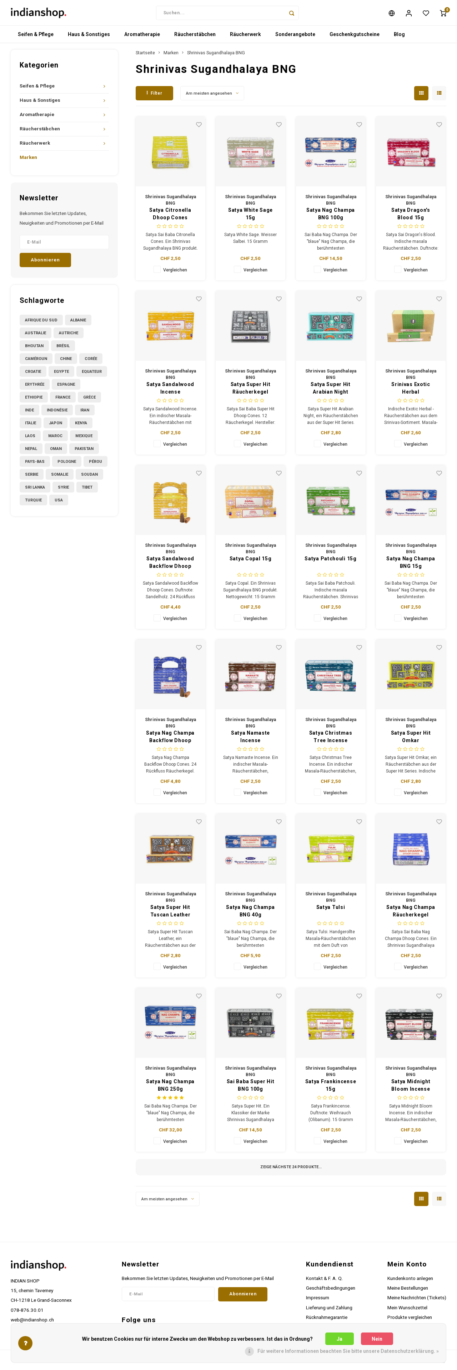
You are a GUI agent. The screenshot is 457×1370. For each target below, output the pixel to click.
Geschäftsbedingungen (330, 1291)
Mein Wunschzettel (407, 1310)
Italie (30, 426)
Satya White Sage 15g (250, 217)
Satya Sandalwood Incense (170, 391)
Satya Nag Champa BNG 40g (250, 914)
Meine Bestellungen (407, 1291)
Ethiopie (33, 400)
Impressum (317, 1301)
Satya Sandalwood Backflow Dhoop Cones (170, 566)
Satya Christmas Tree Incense (330, 739)
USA (59, 503)
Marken (28, 160)
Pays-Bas (35, 464)
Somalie (59, 477)
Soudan (89, 477)
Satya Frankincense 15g (330, 1088)
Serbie (31, 477)
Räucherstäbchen (195, 37)
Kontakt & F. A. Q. (324, 1281)
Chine (66, 361)
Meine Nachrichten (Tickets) (416, 1301)
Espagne (66, 387)
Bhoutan (34, 348)
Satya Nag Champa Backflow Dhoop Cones (170, 740)
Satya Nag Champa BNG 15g (410, 565)
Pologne (66, 464)
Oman (56, 451)
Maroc (55, 438)
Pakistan (84, 451)
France (62, 400)
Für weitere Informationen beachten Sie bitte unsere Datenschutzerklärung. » (348, 1351)
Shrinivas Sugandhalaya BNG (216, 56)
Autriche (68, 336)
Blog (399, 37)
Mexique (83, 438)
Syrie (63, 490)
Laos (30, 438)
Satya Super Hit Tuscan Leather (170, 914)
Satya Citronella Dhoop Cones (170, 217)
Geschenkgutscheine (355, 37)
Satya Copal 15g (251, 562)
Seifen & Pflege (36, 37)
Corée (91, 361)
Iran (84, 413)
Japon (55, 426)
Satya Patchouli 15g (330, 562)
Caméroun (36, 361)
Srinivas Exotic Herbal (410, 391)
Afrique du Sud (41, 323)
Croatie (33, 374)
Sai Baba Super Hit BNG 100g (251, 1088)
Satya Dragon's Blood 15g (410, 217)
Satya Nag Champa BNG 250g (170, 1088)
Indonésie (57, 413)
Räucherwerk (245, 37)
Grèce (89, 400)
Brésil (63, 348)
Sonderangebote (295, 37)
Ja (339, 1339)
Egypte (61, 374)
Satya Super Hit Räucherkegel (251, 391)
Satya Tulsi (330, 910)
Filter (154, 96)
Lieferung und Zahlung (329, 1310)
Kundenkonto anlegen (410, 1281)
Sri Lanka (35, 490)
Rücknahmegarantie (326, 1320)
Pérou (95, 464)
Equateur (92, 374)
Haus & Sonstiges (89, 37)
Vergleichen (175, 273)
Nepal (31, 451)
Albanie (78, 323)
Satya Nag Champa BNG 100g (330, 217)
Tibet (87, 490)
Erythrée (34, 387)
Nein (377, 1339)
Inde (29, 413)
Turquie (33, 503)
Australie (35, 336)
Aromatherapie (142, 37)
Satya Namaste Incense (250, 739)
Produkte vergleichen (409, 1320)
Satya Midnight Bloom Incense (411, 1088)
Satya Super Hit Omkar (411, 739)
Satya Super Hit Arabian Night (331, 391)
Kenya (81, 426)
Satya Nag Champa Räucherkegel (410, 914)
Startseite (145, 56)
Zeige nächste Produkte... (291, 1170)
